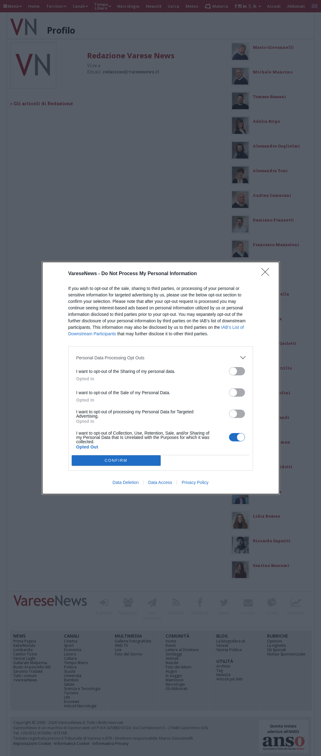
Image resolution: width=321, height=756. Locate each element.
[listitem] (160, 357)
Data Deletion (126, 482)
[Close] (267, 274)
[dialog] (160, 378)
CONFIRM (116, 460)
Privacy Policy (195, 482)
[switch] (237, 371)
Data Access (160, 482)
